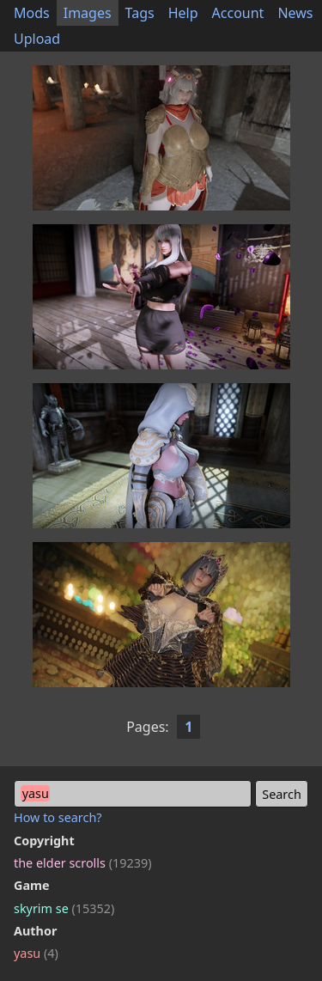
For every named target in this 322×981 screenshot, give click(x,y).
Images (88, 12)
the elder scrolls (82, 863)
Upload (37, 38)
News (295, 12)
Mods (32, 12)
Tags (140, 12)
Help (183, 12)
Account (238, 12)
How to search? (58, 817)
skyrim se (64, 908)
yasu (36, 953)
